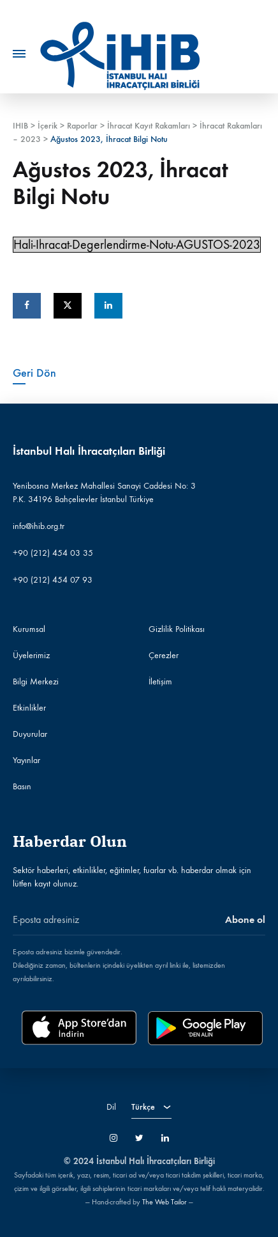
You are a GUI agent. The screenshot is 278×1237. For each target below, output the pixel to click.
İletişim (160, 681)
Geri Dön (34, 373)
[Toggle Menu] (19, 54)
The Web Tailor (164, 1201)
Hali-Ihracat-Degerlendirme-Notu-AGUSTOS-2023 (136, 244)
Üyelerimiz (31, 655)
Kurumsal (29, 629)
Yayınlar (26, 760)
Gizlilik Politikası (177, 629)
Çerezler (164, 655)
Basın (22, 786)
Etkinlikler (29, 707)
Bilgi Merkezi (36, 681)
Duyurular (30, 734)
